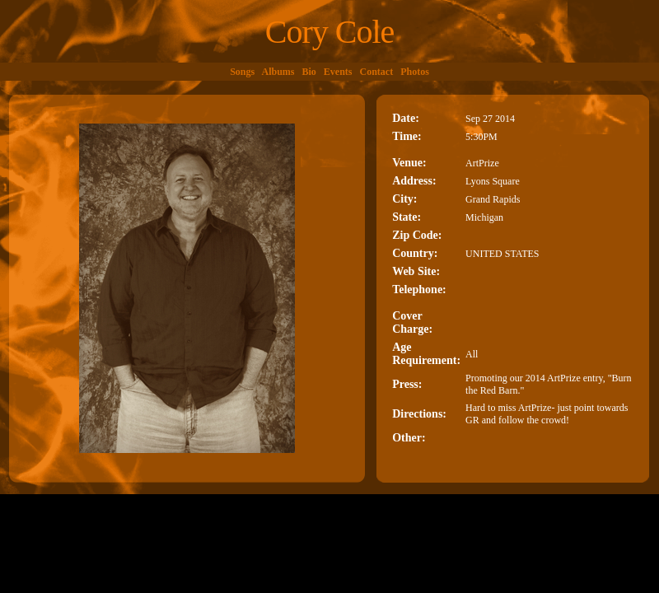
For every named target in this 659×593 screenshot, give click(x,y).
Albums (278, 71)
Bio (309, 71)
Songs (242, 71)
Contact (377, 71)
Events (338, 71)
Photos (415, 71)
